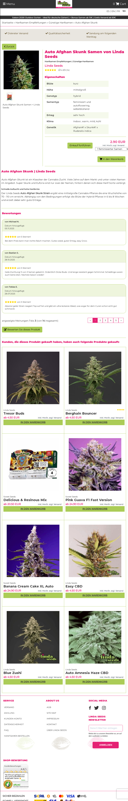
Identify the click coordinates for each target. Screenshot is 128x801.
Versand (9, 707)
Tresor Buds (13, 413)
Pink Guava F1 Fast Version (88, 500)
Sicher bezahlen (14, 795)
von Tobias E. (11, 287)
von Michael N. (12, 221)
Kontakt (52, 724)
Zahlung (9, 713)
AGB (49, 707)
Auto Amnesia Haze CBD (86, 673)
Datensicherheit (14, 724)
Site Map (51, 713)
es (108, 11)
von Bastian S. (12, 253)
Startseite (7, 22)
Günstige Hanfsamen (61, 22)
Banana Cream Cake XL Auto (28, 586)
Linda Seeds (54, 65)
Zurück (9, 46)
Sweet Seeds (9, 496)
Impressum (53, 718)
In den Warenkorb (111, 159)
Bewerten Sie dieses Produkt (22, 329)
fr (118, 11)
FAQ (6, 730)
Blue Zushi (12, 673)
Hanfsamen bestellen (17, 736)
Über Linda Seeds (57, 730)
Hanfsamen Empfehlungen (31, 22)
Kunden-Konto (13, 718)
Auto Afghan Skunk (86, 22)
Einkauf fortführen (80, 145)
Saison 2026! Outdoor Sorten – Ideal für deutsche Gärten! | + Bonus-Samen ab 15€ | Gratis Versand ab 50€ (64, 17)
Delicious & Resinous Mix (25, 500)
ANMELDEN (105, 745)
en (113, 11)
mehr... (24, 780)
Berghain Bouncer (81, 413)
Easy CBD (73, 586)
